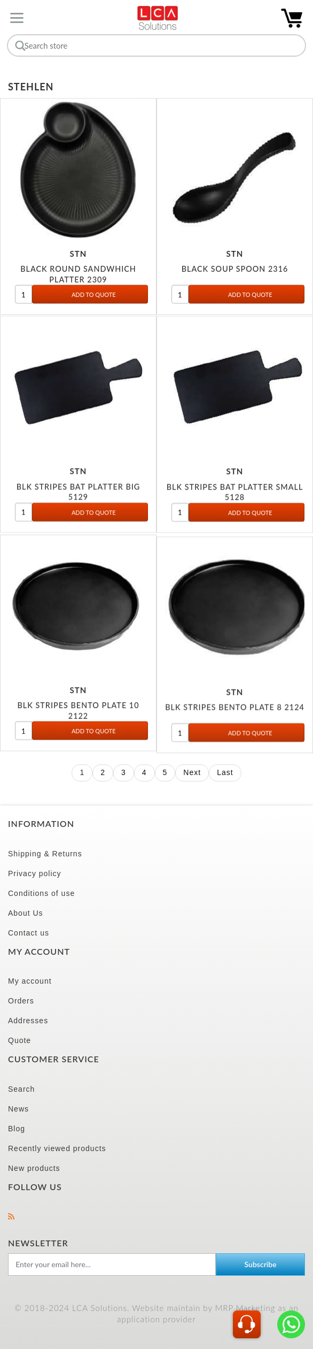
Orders (21, 1001)
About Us (25, 913)
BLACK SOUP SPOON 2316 (235, 272)
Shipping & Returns (45, 853)
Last (225, 772)
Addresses (28, 1020)
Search (21, 1089)
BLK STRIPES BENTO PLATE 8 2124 (234, 716)
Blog (16, 1128)
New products (34, 1168)
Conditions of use (41, 893)
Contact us (28, 933)
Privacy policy (34, 873)
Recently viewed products (57, 1148)
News (18, 1109)
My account (30, 981)
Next (192, 772)
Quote (19, 1040)
